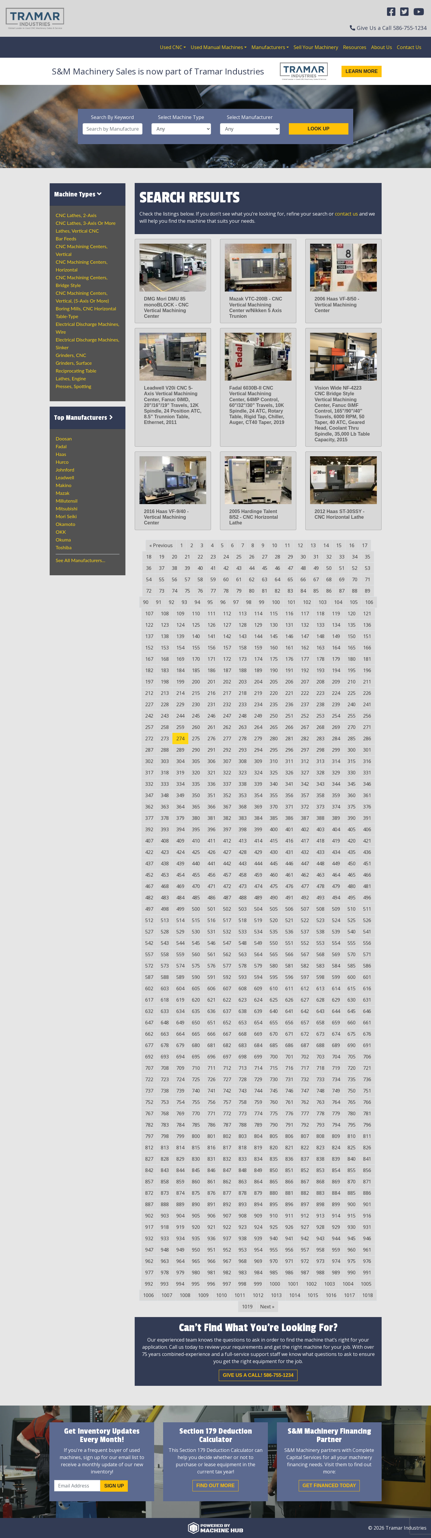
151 (367, 636)
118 (320, 613)
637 (227, 1011)
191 (289, 670)
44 (251, 568)
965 (196, 1261)
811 (367, 1136)
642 (305, 1011)
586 (367, 965)
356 (289, 795)
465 (351, 875)
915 (351, 1215)
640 (274, 1011)
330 (351, 772)
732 (305, 1079)
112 (227, 613)
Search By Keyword (112, 117)
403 (320, 829)
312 (305, 761)
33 (342, 556)
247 (227, 715)
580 (274, 965)
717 (305, 1068)
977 (149, 1272)
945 (351, 1238)
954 (258, 1249)
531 (211, 931)
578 (243, 965)
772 (227, 1113)
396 (211, 829)
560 (196, 954)
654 (258, 1022)
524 (336, 920)
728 (243, 1079)
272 (149, 738)
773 (243, 1113)
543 (165, 943)
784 (180, 1125)
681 (211, 1045)
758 (243, 1102)
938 (243, 1238)
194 (336, 670)
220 (274, 693)
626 (289, 1000)
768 (165, 1113)
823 (320, 1147)
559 (180, 954)
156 (211, 647)
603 (165, 988)
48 (303, 568)
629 (336, 1000)
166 (367, 647)
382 (227, 818)
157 (227, 647)
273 (165, 738)
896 (289, 1204)
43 (239, 568)
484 (180, 897)
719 (336, 1068)
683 (243, 1045)
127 (227, 625)
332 (149, 784)
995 (196, 1284)
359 (336, 795)
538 (320, 931)
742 (227, 1090)
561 (211, 954)
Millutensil (67, 500)
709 (180, 1068)
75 (187, 591)
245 (196, 715)
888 (165, 1204)
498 (165, 909)
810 (351, 1136)
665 (196, 1034)
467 (149, 886)
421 (367, 840)
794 (336, 1125)
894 (258, 1204)
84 (303, 591)
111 (211, 613)
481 (367, 886)
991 (367, 1272)
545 (196, 943)
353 (243, 795)
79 (239, 591)
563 (243, 954)
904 (180, 1215)
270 (351, 727)
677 (149, 1045)
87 (342, 591)
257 (149, 727)
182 (149, 670)
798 (165, 1136)
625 (274, 1000)
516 (211, 920)
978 (165, 1272)
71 (367, 579)
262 (227, 727)
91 (158, 602)
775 (274, 1113)
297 (305, 750)
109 (180, 613)
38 (174, 568)
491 (289, 897)
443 (243, 863)
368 (243, 806)
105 (354, 602)
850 (274, 1170)
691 (367, 1045)
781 (367, 1113)
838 (320, 1159)
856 (367, 1170)
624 (258, 1000)
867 (305, 1181)
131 (289, 625)
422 (149, 852)
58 (200, 579)
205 (274, 681)
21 (187, 556)
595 (274, 977)
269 (336, 727)
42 (226, 568)
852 (305, 1170)
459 (258, 875)
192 (305, 670)
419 (336, 840)
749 (336, 1090)
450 (351, 863)
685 (274, 1045)
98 (248, 602)
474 (258, 886)
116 (289, 613)
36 (148, 568)
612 (305, 988)
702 (305, 1056)
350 (196, 795)
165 (351, 647)
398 (243, 829)
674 (336, 1034)
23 (213, 556)
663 (165, 1034)
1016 (331, 1295)
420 (351, 840)
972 (305, 1261)
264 (258, 727)
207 (305, 681)
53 (367, 568)
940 (274, 1238)
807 (305, 1136)
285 (351, 738)
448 (320, 863)
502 (227, 909)
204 (258, 681)
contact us (346, 213)
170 (196, 659)
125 (196, 625)
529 (180, 931)
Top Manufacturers (84, 418)
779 (336, 1113)
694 (180, 1056)
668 (243, 1034)
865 (274, 1181)
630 (351, 1000)
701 (289, 1056)
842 (149, 1170)
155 (196, 647)
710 (196, 1068)
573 (165, 965)
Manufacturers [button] (268, 47)
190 (274, 670)
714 (258, 1068)
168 (165, 659)
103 (322, 602)
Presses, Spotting (73, 386)
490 (274, 897)
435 (351, 852)
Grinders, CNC (71, 355)
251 (289, 715)
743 (243, 1090)
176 (289, 659)
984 (258, 1272)
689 (336, 1045)
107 (149, 613)
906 (211, 1215)
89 (367, 591)
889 (180, 1204)
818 (243, 1147)
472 (227, 886)
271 (367, 727)
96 (223, 602)
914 (336, 1215)
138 (165, 636)
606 (211, 988)
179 (336, 659)
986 (289, 1272)
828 (165, 1159)
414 (258, 840)
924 (258, 1227)
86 (329, 591)
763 (320, 1102)
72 (148, 591)
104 (338, 602)
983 (243, 1272)
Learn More (361, 71)
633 (165, 1011)
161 (289, 647)
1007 (166, 1295)
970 (274, 1261)
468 (165, 886)
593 (243, 977)
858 (165, 1181)
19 (161, 556)
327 (305, 772)
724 (180, 1079)
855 (351, 1170)
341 (289, 784)
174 (258, 659)
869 (336, 1181)
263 (243, 727)
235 (274, 704)
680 (196, 1045)
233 (243, 704)
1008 (185, 1295)
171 (211, 659)
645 (351, 1011)
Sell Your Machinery (316, 47)
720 (351, 1068)
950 (196, 1249)
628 (320, 1000)
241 (367, 704)
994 (180, 1284)
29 (290, 556)
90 (145, 602)
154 (180, 647)
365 (196, 806)
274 (180, 738)
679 (180, 1045)
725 (196, 1079)
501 (211, 909)
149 (336, 636)
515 (196, 920)
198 (165, 681)
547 (227, 943)
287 (149, 750)
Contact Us (409, 47)
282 (305, 738)
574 (180, 965)
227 (149, 704)
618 (165, 1000)
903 (165, 1215)
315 (351, 761)
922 (227, 1227)
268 (320, 727)
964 (180, 1261)
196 (367, 670)
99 (261, 602)
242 (149, 715)
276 (211, 738)
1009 (203, 1295)
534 (258, 931)
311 (289, 761)
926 (289, 1227)
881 (289, 1193)
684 (258, 1045)
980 (196, 1272)
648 (165, 1022)
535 (274, 931)
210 (351, 681)
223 (320, 693)
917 (149, 1227)
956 (289, 1249)
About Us (381, 47)
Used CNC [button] (171, 47)
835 (274, 1159)
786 (211, 1125)
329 (336, 772)
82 (277, 591)
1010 (221, 1295)
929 (336, 1227)
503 (243, 909)
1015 (312, 1295)
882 (305, 1193)
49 (316, 568)
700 (274, 1056)
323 (243, 772)
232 (227, 704)
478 (320, 886)
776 (289, 1113)
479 (336, 886)
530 (196, 931)
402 (305, 829)
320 (196, 772)
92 (171, 602)
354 (258, 795)
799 (180, 1136)
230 (196, 704)
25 (239, 556)
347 (149, 795)
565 (274, 954)
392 (149, 829)
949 (180, 1249)
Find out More (215, 1485)
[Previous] (161, 545)
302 (149, 761)
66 (303, 579)
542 (149, 943)
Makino (64, 485)
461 (289, 875)
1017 (349, 1295)
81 (264, 591)
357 (305, 795)
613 (320, 988)
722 (149, 1079)
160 (274, 647)
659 (336, 1022)
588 (165, 977)
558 (165, 954)
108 (165, 613)
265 (274, 727)
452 (149, 875)
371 (289, 806)
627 (305, 1000)
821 (289, 1147)
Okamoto (65, 524)
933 (165, 1238)
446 (289, 863)
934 (180, 1238)
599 (336, 977)
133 (320, 625)
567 (305, 954)
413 (243, 840)
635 (196, 1011)
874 (180, 1193)
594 (258, 977)
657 (305, 1022)
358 (320, 795)
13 (313, 545)
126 (211, 625)
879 (258, 1193)
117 (305, 613)
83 (290, 591)
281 (289, 738)
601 (367, 977)
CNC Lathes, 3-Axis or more (86, 223)
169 (180, 659)
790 (274, 1125)
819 (258, 1147)
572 (149, 965)
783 (165, 1125)
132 (305, 625)
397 (227, 829)
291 (211, 750)
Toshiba (64, 547)
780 (351, 1113)
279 (258, 738)
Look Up (319, 128)
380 (196, 818)
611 (289, 988)
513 (165, 920)
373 (320, 806)
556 (367, 943)
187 (227, 670)
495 (351, 897)
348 (165, 795)
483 (165, 897)
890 (196, 1204)
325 (274, 772)
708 (165, 1068)
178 (320, 659)
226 (367, 693)
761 (289, 1102)
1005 (366, 1284)
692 (149, 1056)
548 (243, 943)
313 (320, 761)
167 (149, 659)
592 (227, 977)
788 (243, 1125)
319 (180, 772)
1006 (148, 1295)
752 (149, 1102)
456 (211, 875)
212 (149, 693)
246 (211, 715)
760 (274, 1102)
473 (243, 886)
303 (165, 761)
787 (227, 1125)
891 (211, 1204)
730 (274, 1079)
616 (367, 988)
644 (336, 1011)
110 (196, 613)
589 (180, 977)
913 (320, 1215)
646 (367, 1011)
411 (211, 840)
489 (258, 897)
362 (149, 806)
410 (196, 840)
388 (320, 818)
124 (180, 625)
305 (196, 761)
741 (211, 1090)
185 (196, 670)
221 (289, 693)
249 (258, 715)
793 (320, 1125)
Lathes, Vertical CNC (77, 231)
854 (336, 1170)
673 (320, 1034)
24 (226, 556)
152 (149, 647)
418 (320, 840)
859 (180, 1181)
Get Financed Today (329, 1485)
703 (320, 1056)
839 (336, 1159)
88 (354, 591)
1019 (247, 1306)
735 (351, 1079)
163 (320, 647)
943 (320, 1238)
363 (165, 806)
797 (149, 1136)
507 (305, 909)
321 (211, 772)
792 (305, 1125)
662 (149, 1034)
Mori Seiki (66, 516)
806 (289, 1136)
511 (367, 909)
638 (243, 1011)
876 (211, 1193)
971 (289, 1261)
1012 (258, 1295)
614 (336, 988)
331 (367, 772)
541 (367, 931)
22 (200, 556)
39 (187, 568)
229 (180, 704)
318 (165, 772)
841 (367, 1159)
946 (367, 1238)
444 (258, 863)
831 (211, 1159)
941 (289, 1238)
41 (213, 568)
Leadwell (65, 477)
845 (196, 1170)
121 (367, 613)
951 (211, 1249)
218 (243, 693)
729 (258, 1079)
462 (305, 875)
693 (165, 1056)
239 (336, 704)
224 (336, 693)
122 (149, 625)
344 (336, 784)
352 (227, 795)
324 (258, 772)
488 (243, 897)
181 (367, 659)
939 (258, 1238)
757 (227, 1102)
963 (165, 1261)
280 (274, 738)
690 (351, 1045)
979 (180, 1272)
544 (180, 943)
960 (351, 1249)
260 (196, 727)
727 (227, 1079)
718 (320, 1068)
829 (180, 1159)
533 (243, 931)
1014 (294, 1295)
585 (351, 965)
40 (200, 568)
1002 (311, 1284)
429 (258, 852)
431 (289, 852)
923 (243, 1227)
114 (258, 613)
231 (211, 704)
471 (211, 886)
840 (351, 1159)
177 (305, 659)
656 (289, 1022)
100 (276, 602)
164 (336, 647)
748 (320, 1090)
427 (227, 852)
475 (274, 886)
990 (351, 1272)
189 (258, 670)
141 (211, 636)
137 (149, 636)
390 (351, 818)
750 (351, 1090)
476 (289, 886)
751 (367, 1090)
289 (180, 750)
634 (180, 1011)
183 (165, 670)
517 (227, 920)
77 (213, 591)
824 (336, 1147)
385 (274, 818)
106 (369, 602)
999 (258, 1284)
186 (211, 670)
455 (196, 875)
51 (342, 568)
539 (336, 931)
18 (148, 556)
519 (258, 920)
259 (180, 727)
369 (258, 806)
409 (180, 840)
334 (180, 784)
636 (211, 1011)
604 (180, 988)
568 (320, 954)
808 (320, 1136)
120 (351, 613)
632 (149, 1011)
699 (258, 1056)
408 (165, 840)
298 (320, 750)
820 (274, 1147)
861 (211, 1181)
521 (289, 920)
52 (354, 568)
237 (305, 704)
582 (305, 965)
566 (289, 954)
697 (227, 1056)
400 (274, 829)
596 (289, 977)
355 (274, 795)
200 (196, 681)
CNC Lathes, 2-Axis (76, 215)
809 (336, 1136)
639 (258, 1011)
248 (243, 715)
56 (174, 579)
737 (149, 1090)
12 (300, 545)
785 (196, 1125)
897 (305, 1204)
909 (258, 1215)
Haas (61, 454)
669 (258, 1034)
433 (320, 852)
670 (274, 1034)
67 (316, 579)
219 (258, 693)
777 (305, 1113)
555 (351, 943)
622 (227, 1000)
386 (289, 818)
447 (305, 863)
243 (165, 715)
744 (258, 1090)
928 (320, 1227)
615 (351, 988)
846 (211, 1170)
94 (197, 602)
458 (243, 875)
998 (242, 1284)
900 (351, 1204)
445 (274, 863)
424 (180, 852)
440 (196, 863)
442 (227, 863)
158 (243, 647)
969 (258, 1261)
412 (227, 840)
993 (164, 1284)
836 (289, 1159)
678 (165, 1045)
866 (289, 1181)
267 (305, 727)
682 (227, 1045)
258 (165, 727)
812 (149, 1147)
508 (320, 909)
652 (227, 1022)
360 (351, 795)
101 (291, 602)
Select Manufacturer (250, 117)
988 (320, 1272)
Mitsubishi (67, 508)
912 (305, 1215)
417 (305, 840)
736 (367, 1079)
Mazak (62, 493)
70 (354, 579)
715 (274, 1068)
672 (305, 1034)
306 (211, 761)
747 (305, 1090)
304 (180, 761)
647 (149, 1022)
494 (336, 897)
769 (180, 1113)
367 (227, 806)
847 (227, 1170)
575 (196, 965)
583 (320, 965)
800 (196, 1136)
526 (367, 920)
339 (258, 784)
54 (148, 579)
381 (211, 818)
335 (196, 784)
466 (367, 875)
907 (227, 1215)
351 (211, 795)
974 (336, 1261)
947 (149, 1249)
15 (339, 545)
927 (305, 1227)
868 (320, 1181)
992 (149, 1284)
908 (243, 1215)
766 (367, 1102)
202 (227, 681)
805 (274, 1136)
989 (336, 1272)
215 (196, 693)
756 (211, 1102)
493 (320, 897)
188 (243, 670)
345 (351, 784)
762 (305, 1102)
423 (165, 852)
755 (196, 1102)
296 (289, 750)
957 (305, 1249)
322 (227, 772)
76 (200, 591)
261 (211, 727)
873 (165, 1193)
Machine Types (77, 194)
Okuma (63, 539)
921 (211, 1227)
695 (196, 1056)
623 (243, 1000)
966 (211, 1261)
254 (336, 715)
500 (196, 909)
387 (305, 818)
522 (305, 920)
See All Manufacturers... (80, 560)
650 (196, 1022)
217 (227, 693)
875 (196, 1193)
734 (336, 1079)
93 (184, 602)
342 (305, 784)
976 (367, 1261)
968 (243, 1261)
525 (351, 920)
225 (351, 693)
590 (196, 977)
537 (305, 931)
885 (351, 1193)
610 (274, 988)
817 (227, 1147)
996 (211, 1284)
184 (180, 670)
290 (196, 750)
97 (236, 602)
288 (165, 750)
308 (243, 761)
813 (165, 1147)
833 (243, 1159)
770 (196, 1113)
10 (274, 545)
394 (180, 829)
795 (351, 1125)
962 (149, 1261)
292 (227, 750)
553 (320, 943)
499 (180, 909)
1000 (274, 1284)
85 (316, 591)
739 (180, 1090)
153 (165, 647)
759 (258, 1102)
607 (227, 988)
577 (227, 965)
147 (305, 636)
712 (227, 1068)
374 (336, 806)
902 (149, 1215)
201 (211, 681)
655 (274, 1022)
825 (351, 1147)
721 (367, 1068)
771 (211, 1113)
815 (196, 1147)
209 (336, 681)
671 (289, 1034)
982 (227, 1272)
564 (258, 954)
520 (274, 920)
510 (351, 909)
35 (367, 556)
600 (351, 977)
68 (329, 579)
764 (336, 1102)
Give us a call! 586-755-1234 (258, 1375)
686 (289, 1045)
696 (211, 1056)
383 (243, 818)
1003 (329, 1284)
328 (320, 772)
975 (351, 1261)
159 (258, 647)
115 (274, 613)
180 (351, 659)
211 (367, 681)
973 (320, 1261)
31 (316, 556)
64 (277, 579)
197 (149, 681)
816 (211, 1147)
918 (165, 1227)
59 (213, 579)
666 (211, 1034)
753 (165, 1102)
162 (305, 647)
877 (227, 1193)
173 (243, 659)
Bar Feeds (66, 238)
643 (320, 1011)
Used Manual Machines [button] (217, 47)
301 (367, 750)
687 (305, 1045)
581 (289, 965)
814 (180, 1147)
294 (258, 750)
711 (211, 1068)
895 (274, 1204)
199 (180, 681)
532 (227, 931)
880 (274, 1193)
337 (227, 784)
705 (351, 1056)
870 (351, 1181)
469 (180, 886)
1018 (367, 1295)
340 (274, 784)
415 (274, 840)
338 (243, 784)
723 (165, 1079)
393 (165, 829)
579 (258, 965)
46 (277, 568)
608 (243, 988)
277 (227, 738)
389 (336, 818)
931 (367, 1227)
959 (336, 1249)
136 (367, 625)
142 (227, 636)
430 (274, 852)
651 (211, 1022)
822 (305, 1147)
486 (211, 897)
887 (149, 1204)
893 (243, 1204)
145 (274, 636)
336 (211, 784)
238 (320, 704)
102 (307, 602)
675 (351, 1034)
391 (367, 818)
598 (320, 977)
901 (367, 1204)
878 (243, 1193)
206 (289, 681)
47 (290, 568)
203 (243, 681)
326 (289, 772)
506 (289, 909)
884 (336, 1193)
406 (367, 829)
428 (243, 852)
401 (289, 829)
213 (165, 693)
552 (305, 943)
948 (165, 1249)
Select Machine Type (181, 117)
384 (258, 818)
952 (227, 1249)
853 (320, 1170)
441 (211, 863)
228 (165, 704)
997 (227, 1284)
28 (277, 556)
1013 (276, 1295)
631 (367, 1000)
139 (180, 636)
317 (149, 772)
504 (258, 909)
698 (243, 1056)
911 (289, 1215)
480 (351, 886)
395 (196, 829)
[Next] (267, 1306)
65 (290, 579)
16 (351, 545)
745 (274, 1090)
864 (258, 1181)
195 (351, 670)
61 (239, 579)
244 (180, 715)
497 (149, 909)
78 (226, 591)
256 (367, 715)
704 (336, 1056)
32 (329, 556)
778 (320, 1113)
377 (149, 818)
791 (289, 1125)
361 (367, 795)
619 (180, 1000)
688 (320, 1045)
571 (367, 954)
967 (227, 1261)
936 (211, 1238)
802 (227, 1136)
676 (367, 1034)
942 (305, 1238)
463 (320, 875)
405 (351, 829)
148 (320, 636)
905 (196, 1215)
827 (149, 1159)
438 (165, 863)
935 (196, 1238)
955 (274, 1249)
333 (165, 784)
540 (351, 931)
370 (274, 806)
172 (227, 659)
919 (180, 1227)
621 (211, 1000)
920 (196, 1227)
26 (251, 556)
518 (243, 920)
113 (243, 613)
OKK (61, 532)
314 (336, 761)
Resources (354, 47)
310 (274, 761)
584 (336, 965)
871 (367, 1181)
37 (161, 568)
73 (161, 591)
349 (180, 795)
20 (174, 556)
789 (258, 1125)
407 (149, 840)
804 (258, 1136)
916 (367, 1215)
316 (367, 761)
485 (196, 897)
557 (149, 954)
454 (180, 875)
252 (305, 715)
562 (227, 954)
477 (305, 886)
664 (180, 1034)
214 (180, 693)
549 (258, 943)
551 (289, 943)
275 (196, 738)
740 (196, 1090)
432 (305, 852)
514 (180, 920)
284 (336, 738)
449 (336, 863)
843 (165, 1170)
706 (367, 1056)
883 (320, 1193)
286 (367, 738)
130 (274, 625)
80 (251, 591)
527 (149, 931)
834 (258, 1159)
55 (161, 579)
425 (196, 852)
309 (258, 761)
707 (149, 1068)
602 (149, 988)
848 (243, 1170)
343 (320, 784)
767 (149, 1113)
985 (274, 1272)
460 (274, 875)
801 (211, 1136)
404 (336, 829)
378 (165, 818)
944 (336, 1238)
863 (243, 1181)
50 (329, 568)
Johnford (65, 469)
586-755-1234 (410, 27)
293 (243, 750)
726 (211, 1079)
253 (320, 715)
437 (149, 863)
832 (227, 1159)
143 (243, 636)
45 (264, 568)
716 (289, 1068)
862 (227, 1181)
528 (165, 931)
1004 (347, 1284)
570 (351, 954)
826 (367, 1147)
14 (326, 545)
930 (351, 1227)
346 (367, 784)
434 (336, 852)
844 (180, 1170)
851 (289, 1170)
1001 (293, 1284)
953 (243, 1249)
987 (305, 1272)
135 (351, 625)
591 (211, 977)
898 (320, 1204)
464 (336, 875)
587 (149, 977)
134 (336, 625)
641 (289, 1011)
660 (351, 1022)
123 (165, 625)
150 (351, 636)
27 (264, 556)
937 (227, 1238)
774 (258, 1113)
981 (211, 1272)
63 (264, 579)
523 (320, 920)
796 (367, 1125)
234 (258, 704)
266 (289, 727)
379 (180, 818)
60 (226, 579)
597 (305, 977)
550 (274, 943)
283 (320, 738)
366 (211, 806)
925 (274, 1227)
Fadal (61, 446)
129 (258, 625)
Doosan (64, 438)
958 (320, 1249)
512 (149, 920)
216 (211, 693)
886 (367, 1193)
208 (320, 681)
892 (227, 1204)
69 (342, 579)
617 (149, 1000)
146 (289, 636)
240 (351, 704)
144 (258, 636)
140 (196, 636)
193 (320, 670)
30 (303, 556)
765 (351, 1102)
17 (364, 545)
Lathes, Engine (71, 378)
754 (180, 1102)
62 (251, 579)
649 (180, 1022)
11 (287, 545)
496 (367, 897)
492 (305, 897)
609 (258, 988)
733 (320, 1079)
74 (174, 591)
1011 (239, 1295)
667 (227, 1034)
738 (165, 1090)
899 (336, 1204)
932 (149, 1238)
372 (305, 806)
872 (149, 1193)
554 (336, 943)
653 (243, 1022)
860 (196, 1181)
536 (289, 931)
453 (165, 875)
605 (196, 988)
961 (367, 1249)
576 (211, 965)
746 (289, 1090)
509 (336, 909)
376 (367, 806)
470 (196, 886)
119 (336, 613)
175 (274, 659)
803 (243, 1136)
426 (211, 852)
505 (274, 909)
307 (227, 761)
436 (367, 852)
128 (243, 625)
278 (243, 738)
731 (289, 1079)
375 (351, 806)
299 (336, 750)
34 (354, 556)
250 (274, 715)
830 (196, 1159)
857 (149, 1181)
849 (258, 1170)
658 (320, 1022)
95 (210, 602)
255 (351, 715)
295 (274, 750)
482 (149, 897)
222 (305, 693)
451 (367, 863)
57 (187, 579)
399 (258, 829)
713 (243, 1068)
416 (289, 840)
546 (211, 943)
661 (367, 1022)
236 (289, 704)
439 (180, 863)
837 (305, 1159)
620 (196, 1000)
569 (336, 954)
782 (149, 1125)
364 (180, 806)
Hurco (62, 462)
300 (351, 750)
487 (227, 897)
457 (227, 875)
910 (274, 1215)
